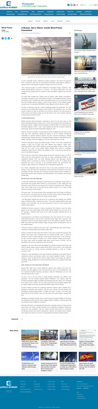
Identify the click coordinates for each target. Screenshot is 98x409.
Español (45, 21)
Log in (91, 5)
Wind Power (41, 11)
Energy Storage (10, 14)
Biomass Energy (72, 14)
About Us (79, 388)
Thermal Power (25, 11)
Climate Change (61, 14)
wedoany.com (80, 394)
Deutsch (68, 21)
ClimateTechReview (81, 398)
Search (82, 5)
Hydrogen (79, 11)
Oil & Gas (9, 11)
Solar (33, 11)
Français (30, 21)
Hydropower (50, 11)
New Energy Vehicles (35, 14)
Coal (16, 11)
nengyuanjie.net (80, 396)
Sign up (96, 5)
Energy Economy (48, 14)
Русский (38, 21)
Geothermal (88, 11)
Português (59, 21)
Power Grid (71, 11)
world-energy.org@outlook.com (87, 386)
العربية (52, 21)
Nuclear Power (60, 11)
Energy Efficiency (22, 14)
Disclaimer (85, 388)
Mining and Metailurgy (86, 14)
